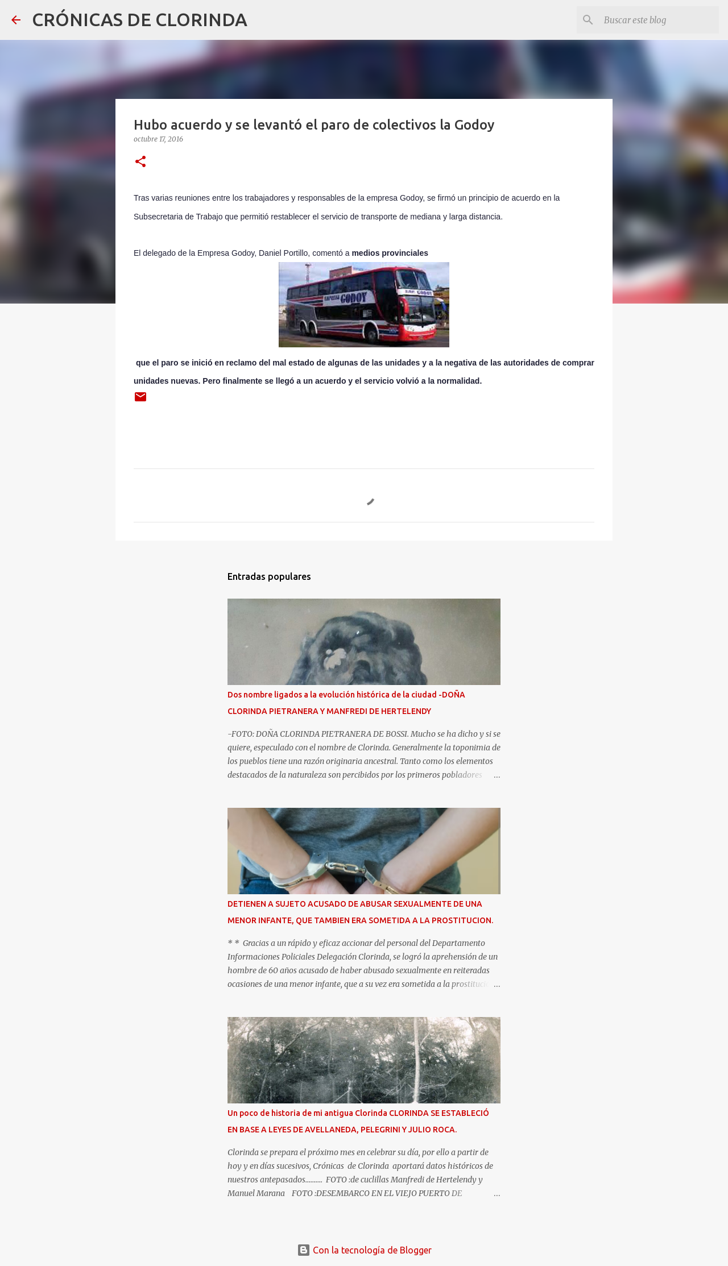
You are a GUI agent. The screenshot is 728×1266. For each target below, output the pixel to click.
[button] (140, 162)
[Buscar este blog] (659, 20)
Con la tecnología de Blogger (364, 1250)
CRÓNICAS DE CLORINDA (139, 19)
